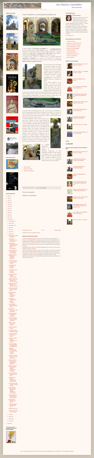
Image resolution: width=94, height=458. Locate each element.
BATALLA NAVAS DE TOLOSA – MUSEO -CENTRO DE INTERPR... (13, 368)
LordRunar (58, 451)
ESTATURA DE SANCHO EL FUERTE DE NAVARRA (79, 117)
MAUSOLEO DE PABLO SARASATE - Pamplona (12, 294)
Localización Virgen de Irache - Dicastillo (13, 271)
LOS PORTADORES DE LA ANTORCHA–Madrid (79, 167)
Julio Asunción (77, 15)
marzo (10, 416)
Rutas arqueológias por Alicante (73, 46)
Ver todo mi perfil (69, 35)
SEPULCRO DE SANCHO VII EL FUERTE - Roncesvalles (80, 102)
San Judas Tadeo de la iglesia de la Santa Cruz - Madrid (80, 64)
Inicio (43, 230)
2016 (9, 210)
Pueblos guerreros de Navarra (28, 247)
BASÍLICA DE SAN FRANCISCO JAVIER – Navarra (13, 285)
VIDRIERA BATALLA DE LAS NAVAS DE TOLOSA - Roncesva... (13, 351)
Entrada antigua (57, 230)
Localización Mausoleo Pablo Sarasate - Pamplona (12, 300)
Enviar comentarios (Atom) (34, 232)
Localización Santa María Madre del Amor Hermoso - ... (13, 396)
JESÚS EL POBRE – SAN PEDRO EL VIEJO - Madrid (80, 72)
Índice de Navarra (28, 168)
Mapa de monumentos (29, 170)
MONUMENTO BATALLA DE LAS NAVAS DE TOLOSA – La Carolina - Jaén (80, 206)
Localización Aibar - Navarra (13, 327)
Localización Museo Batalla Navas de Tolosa (13, 374)
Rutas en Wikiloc (70, 57)
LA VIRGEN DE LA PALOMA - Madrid (13, 331)
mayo (10, 233)
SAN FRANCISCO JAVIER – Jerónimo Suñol (13, 276)
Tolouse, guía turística (71, 52)
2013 (9, 217)
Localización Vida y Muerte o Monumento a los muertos (13, 340)
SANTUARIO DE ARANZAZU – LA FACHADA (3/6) (80, 110)
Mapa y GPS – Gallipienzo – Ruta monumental (13, 310)
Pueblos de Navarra (71, 41)
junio (10, 231)
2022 (9, 198)
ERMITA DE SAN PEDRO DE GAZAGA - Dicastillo (12, 256)
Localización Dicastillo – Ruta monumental (13, 240)
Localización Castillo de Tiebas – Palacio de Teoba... (13, 384)
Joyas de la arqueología (72, 55)
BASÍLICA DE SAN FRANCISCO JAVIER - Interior (13, 280)
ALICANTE (21, 9)
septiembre (11, 225)
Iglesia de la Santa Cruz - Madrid (80, 124)
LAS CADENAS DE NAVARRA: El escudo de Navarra (80, 87)
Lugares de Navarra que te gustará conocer (31, 250)
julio (10, 229)
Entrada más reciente (27, 230)
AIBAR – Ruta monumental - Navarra (12, 324)
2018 (9, 206)
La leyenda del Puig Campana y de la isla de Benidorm (80, 133)
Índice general (27, 167)
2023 (9, 196)
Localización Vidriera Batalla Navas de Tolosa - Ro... (13, 357)
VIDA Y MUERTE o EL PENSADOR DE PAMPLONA (13, 345)
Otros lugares (36, 9)
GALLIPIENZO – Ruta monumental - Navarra (13, 305)
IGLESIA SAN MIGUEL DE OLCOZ (12, 401)
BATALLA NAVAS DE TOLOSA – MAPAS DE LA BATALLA (13, 362)
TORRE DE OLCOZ (13, 408)
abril (10, 414)
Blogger (71, 451)
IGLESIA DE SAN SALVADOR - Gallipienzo (13, 314)
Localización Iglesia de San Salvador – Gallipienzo (13, 319)
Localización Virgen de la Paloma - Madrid (13, 335)
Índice (6, 9)
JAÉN (31, 9)
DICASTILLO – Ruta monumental (13, 236)
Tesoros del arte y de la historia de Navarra (31, 242)
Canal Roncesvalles (71, 50)
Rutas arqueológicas (43, 9)
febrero (10, 418)
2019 (9, 204)
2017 (9, 208)
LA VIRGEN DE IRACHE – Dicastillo (12, 266)
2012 (9, 219)
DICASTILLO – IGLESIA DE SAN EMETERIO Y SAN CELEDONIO (13, 246)
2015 (9, 212)
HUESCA (26, 9)
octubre (10, 223)
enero (10, 420)
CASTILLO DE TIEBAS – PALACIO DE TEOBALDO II (12, 379)
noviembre (11, 221)
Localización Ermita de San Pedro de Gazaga (13, 262)
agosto (10, 227)
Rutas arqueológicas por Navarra (74, 45)
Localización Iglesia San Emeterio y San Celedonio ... (13, 252)
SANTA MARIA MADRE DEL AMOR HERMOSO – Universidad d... (12, 390)
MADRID (15, 9)
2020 (9, 202)
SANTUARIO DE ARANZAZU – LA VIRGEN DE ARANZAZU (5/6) (80, 95)
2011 (9, 423)
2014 (9, 215)
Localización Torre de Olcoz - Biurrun (13, 411)
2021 (9, 200)
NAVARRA (10, 9)
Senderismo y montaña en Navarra (74, 43)
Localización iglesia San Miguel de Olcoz (13, 405)
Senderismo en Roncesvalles (73, 53)
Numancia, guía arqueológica (73, 48)
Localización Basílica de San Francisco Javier (13, 289)
